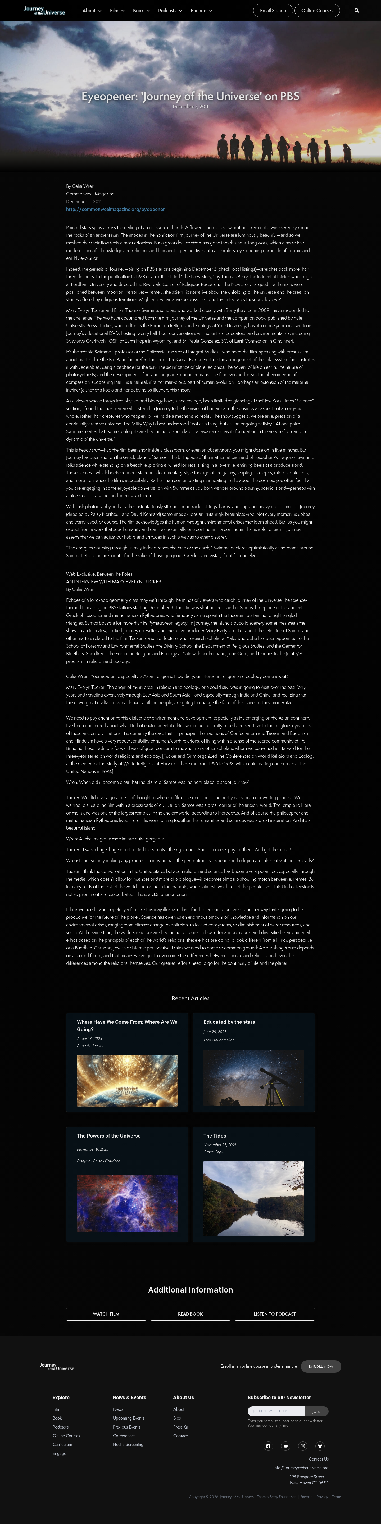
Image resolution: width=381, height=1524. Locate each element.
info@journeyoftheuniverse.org (301, 1468)
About (178, 1409)
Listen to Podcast (275, 1314)
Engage (59, 1453)
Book (57, 1418)
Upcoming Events (128, 1418)
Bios (177, 1418)
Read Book (190, 1314)
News (118, 1409)
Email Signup (273, 10)
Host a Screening (128, 1444)
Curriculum (62, 1444)
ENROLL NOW (321, 1366)
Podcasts (61, 1427)
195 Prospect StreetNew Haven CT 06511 (309, 1480)
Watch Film (106, 1314)
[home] (44, 11)
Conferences (124, 1436)
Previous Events (126, 1427)
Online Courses (317, 10)
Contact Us (319, 1459)
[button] (92, 10)
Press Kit (180, 1427)
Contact (180, 1436)
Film (56, 1409)
